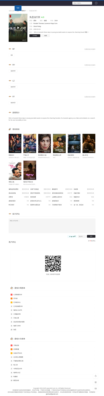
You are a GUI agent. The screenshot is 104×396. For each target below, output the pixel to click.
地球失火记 (15, 373)
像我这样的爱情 (19, 189)
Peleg (39, 26)
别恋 (13, 330)
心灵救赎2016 (16, 295)
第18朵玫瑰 (19, 193)
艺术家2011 (16, 302)
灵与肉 (14, 298)
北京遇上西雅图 (17, 357)
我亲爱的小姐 (42, 155)
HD (12, 55)
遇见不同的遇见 (40, 193)
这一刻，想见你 (84, 205)
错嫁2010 (84, 197)
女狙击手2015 (16, 353)
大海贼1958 (16, 314)
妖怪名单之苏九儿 (40, 201)
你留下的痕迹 (40, 189)
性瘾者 (14, 376)
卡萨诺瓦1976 (16, 369)
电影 (18, 8)
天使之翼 (15, 318)
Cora (55, 23)
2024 (56, 20)
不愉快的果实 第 (17, 361)
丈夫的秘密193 (17, 306)
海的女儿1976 (16, 310)
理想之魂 (11, 182)
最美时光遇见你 (40, 205)
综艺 (33, 8)
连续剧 (25, 8)
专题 (60, 8)
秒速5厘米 (71, 155)
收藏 (45, 35)
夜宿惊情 (84, 201)
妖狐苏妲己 (62, 201)
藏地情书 (62, 189)
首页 (11, 8)
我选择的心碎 (57, 155)
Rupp (52, 23)
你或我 (84, 189)
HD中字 (13, 71)
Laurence (47, 23)
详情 (87, 32)
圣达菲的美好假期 (17, 322)
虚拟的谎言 (19, 201)
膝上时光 (85, 155)
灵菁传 (19, 197)
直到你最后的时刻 (62, 193)
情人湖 (14, 365)
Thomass (41, 23)
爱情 (35, 20)
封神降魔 (15, 349)
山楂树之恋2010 (62, 197)
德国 (45, 20)
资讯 (54, 8)
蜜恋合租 (15, 380)
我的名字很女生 (28, 182)
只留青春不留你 (62, 205)
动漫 (40, 8)
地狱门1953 (16, 326)
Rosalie (36, 23)
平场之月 (26, 155)
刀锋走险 (15, 345)
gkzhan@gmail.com (52, 394)
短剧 (47, 8)
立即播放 (34, 35)
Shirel (35, 26)
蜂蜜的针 (11, 155)
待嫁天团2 (84, 193)
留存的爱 (40, 197)
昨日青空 (19, 205)
